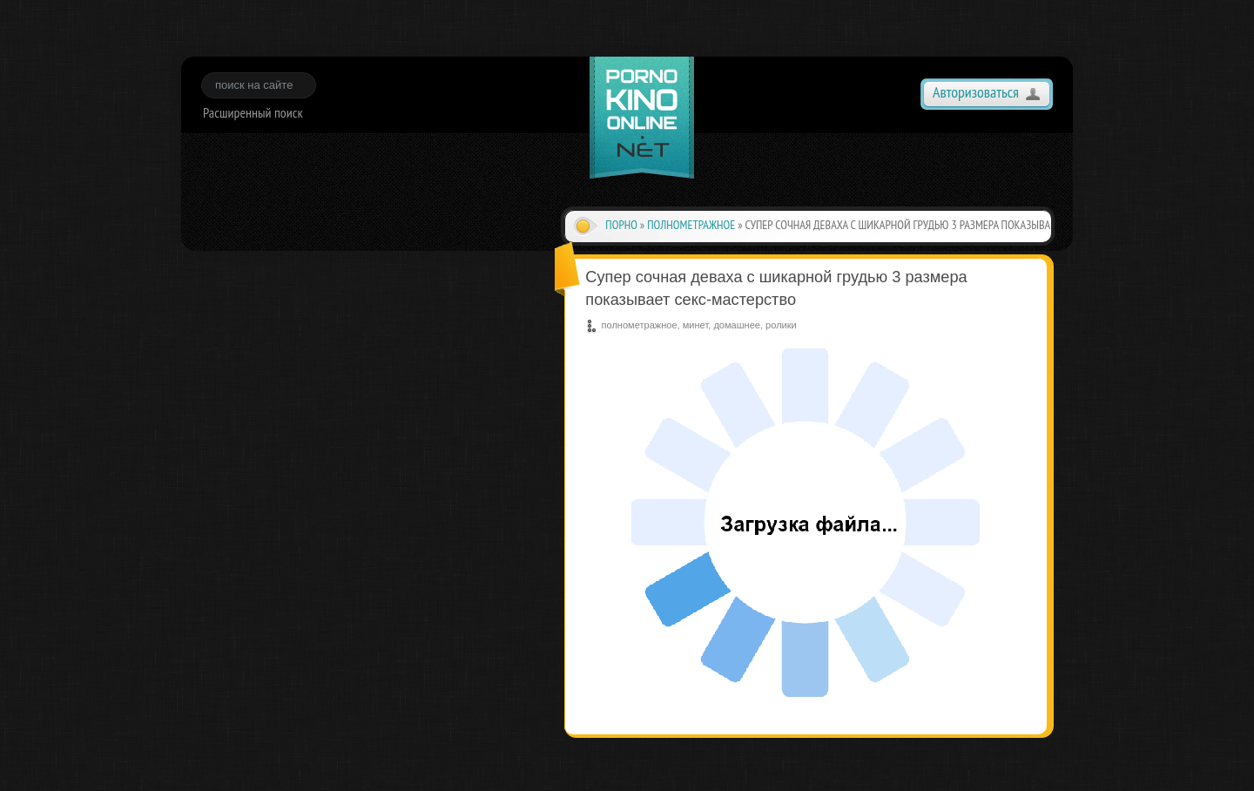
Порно (621, 225)
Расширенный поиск (253, 112)
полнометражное (691, 225)
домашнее (736, 325)
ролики (781, 325)
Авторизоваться (976, 92)
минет (695, 325)
